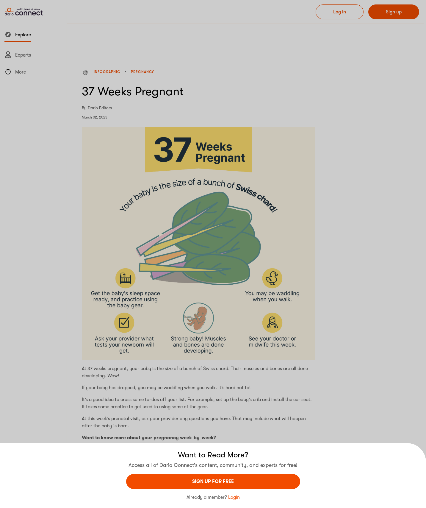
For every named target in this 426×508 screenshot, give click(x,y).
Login (234, 497)
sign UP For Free (213, 481)
